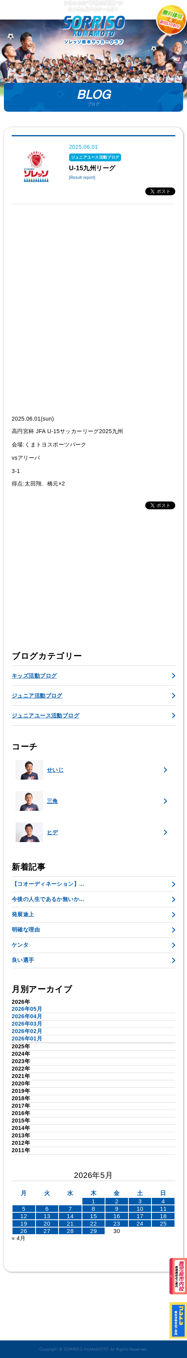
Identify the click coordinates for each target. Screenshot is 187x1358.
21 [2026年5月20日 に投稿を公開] (70, 1223)
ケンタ (20, 945)
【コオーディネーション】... (48, 884)
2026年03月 (27, 1024)
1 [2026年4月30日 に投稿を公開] (93, 1201)
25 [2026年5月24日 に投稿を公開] (163, 1223)
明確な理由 (26, 929)
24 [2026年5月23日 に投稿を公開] (140, 1223)
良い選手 (23, 960)
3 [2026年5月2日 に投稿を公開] (140, 1201)
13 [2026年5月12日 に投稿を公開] (47, 1216)
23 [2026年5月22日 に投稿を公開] (116, 1223)
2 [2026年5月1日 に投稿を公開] (117, 1201)
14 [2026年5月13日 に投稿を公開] (70, 1216)
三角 (37, 801)
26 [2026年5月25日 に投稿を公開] (23, 1231)
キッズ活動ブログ (34, 676)
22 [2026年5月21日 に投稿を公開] (93, 1223)
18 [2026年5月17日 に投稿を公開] (163, 1216)
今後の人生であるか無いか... (48, 899)
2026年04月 (27, 1016)
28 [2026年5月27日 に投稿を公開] (70, 1231)
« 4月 (18, 1238)
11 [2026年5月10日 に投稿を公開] (163, 1208)
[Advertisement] (93, 309)
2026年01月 (27, 1038)
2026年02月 (27, 1031)
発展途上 (23, 914)
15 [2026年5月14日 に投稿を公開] (93, 1216)
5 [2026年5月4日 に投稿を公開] (23, 1208)
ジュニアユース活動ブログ (45, 715)
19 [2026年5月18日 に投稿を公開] (23, 1223)
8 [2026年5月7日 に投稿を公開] (93, 1208)
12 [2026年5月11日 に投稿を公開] (23, 1216)
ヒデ (37, 832)
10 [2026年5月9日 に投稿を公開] (140, 1208)
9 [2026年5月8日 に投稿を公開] (117, 1208)
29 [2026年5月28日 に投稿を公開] (93, 1231)
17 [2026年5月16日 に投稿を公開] (140, 1216)
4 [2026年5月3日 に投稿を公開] (163, 1201)
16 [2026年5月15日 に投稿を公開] (116, 1216)
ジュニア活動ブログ (37, 695)
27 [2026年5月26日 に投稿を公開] (47, 1231)
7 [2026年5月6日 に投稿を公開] (70, 1208)
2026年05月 (27, 1009)
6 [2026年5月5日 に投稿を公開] (47, 1208)
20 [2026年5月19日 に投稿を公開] (47, 1223)
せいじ (40, 770)
